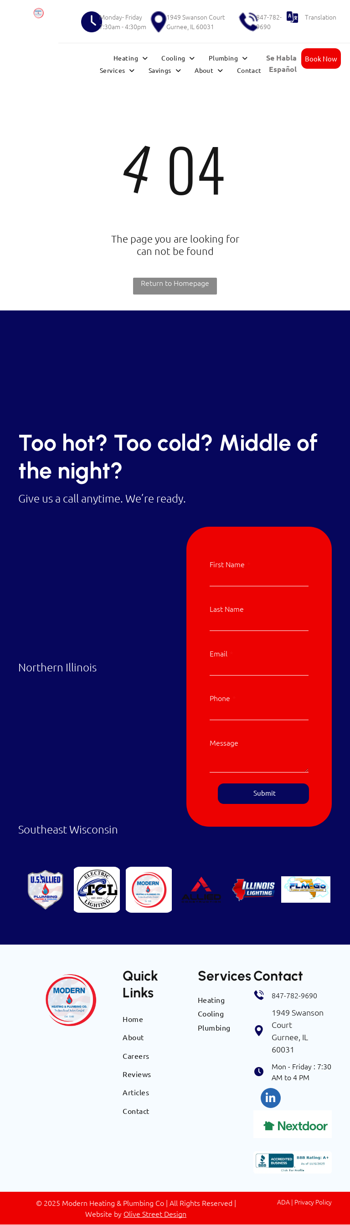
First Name (227, 564)
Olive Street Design (155, 1214)
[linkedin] (271, 1099)
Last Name (227, 609)
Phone (220, 698)
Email (218, 653)
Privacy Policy (313, 1201)
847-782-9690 (269, 21)
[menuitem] (130, 57)
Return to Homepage (175, 283)
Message (224, 742)
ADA (283, 1201)
